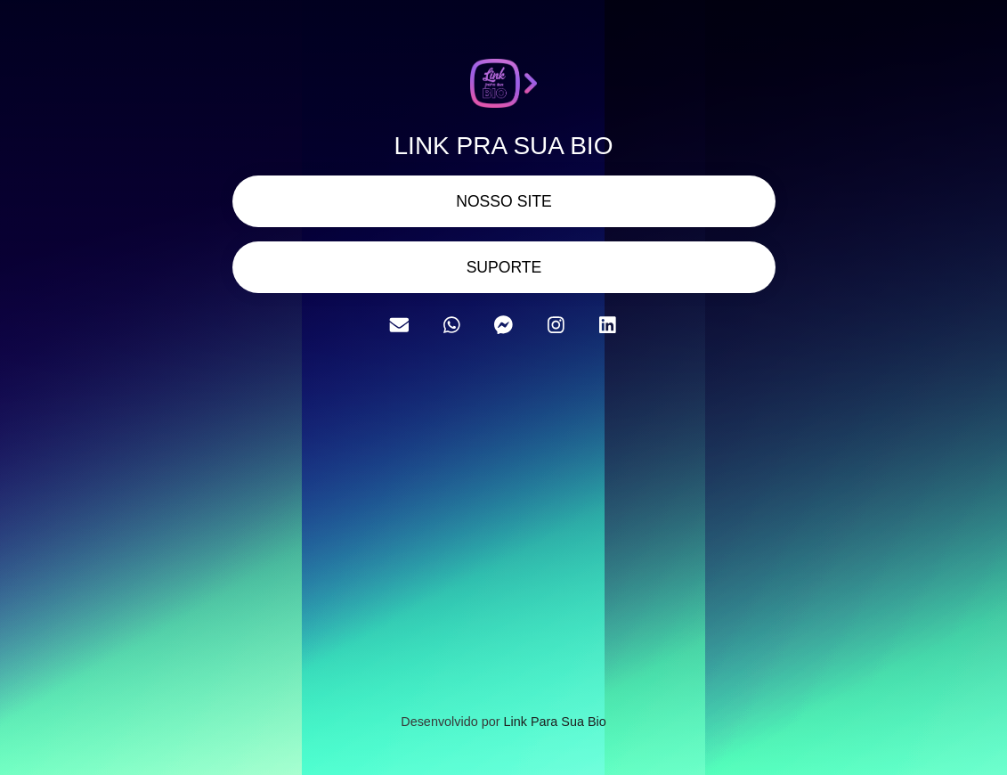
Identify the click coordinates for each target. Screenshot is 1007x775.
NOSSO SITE (504, 201)
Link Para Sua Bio (554, 721)
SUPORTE (503, 267)
